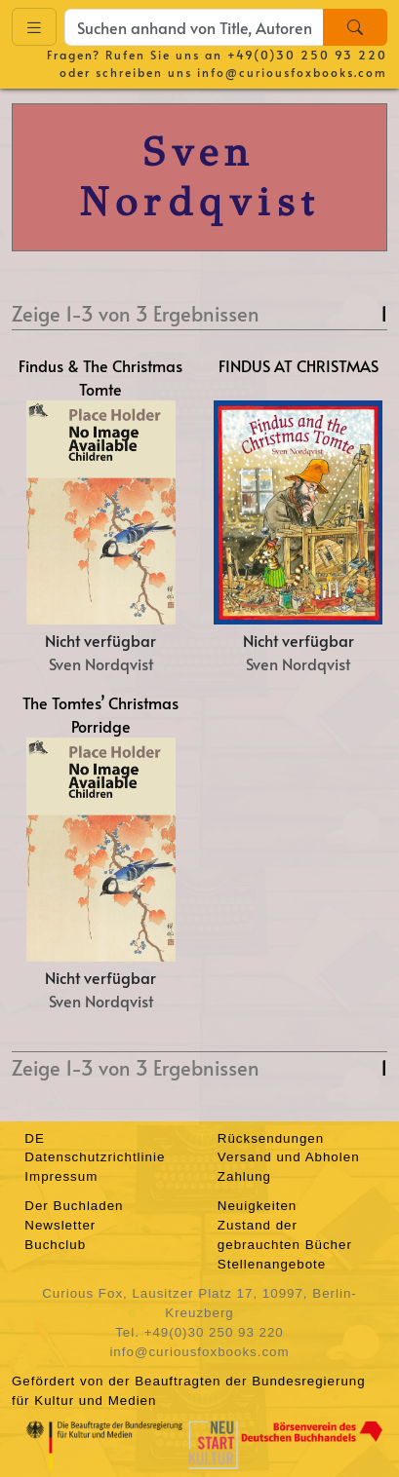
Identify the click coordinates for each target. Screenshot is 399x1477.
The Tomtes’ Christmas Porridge (100, 714)
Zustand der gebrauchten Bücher (285, 1235)
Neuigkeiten (257, 1205)
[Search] (355, 27)
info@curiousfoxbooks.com (292, 72)
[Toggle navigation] (34, 27)
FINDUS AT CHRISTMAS (299, 365)
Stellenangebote (272, 1264)
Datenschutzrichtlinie (94, 1157)
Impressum (61, 1176)
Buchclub (55, 1244)
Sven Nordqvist (101, 663)
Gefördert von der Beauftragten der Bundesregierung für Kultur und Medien (189, 1391)
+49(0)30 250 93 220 (307, 54)
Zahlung (244, 1176)
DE (34, 1138)
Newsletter (60, 1225)
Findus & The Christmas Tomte (100, 377)
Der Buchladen (73, 1205)
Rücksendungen (271, 1138)
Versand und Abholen (289, 1157)
